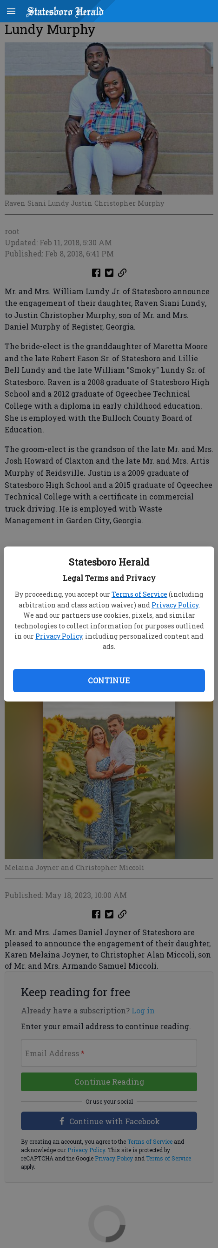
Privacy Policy (175, 604)
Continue (109, 680)
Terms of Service (139, 594)
